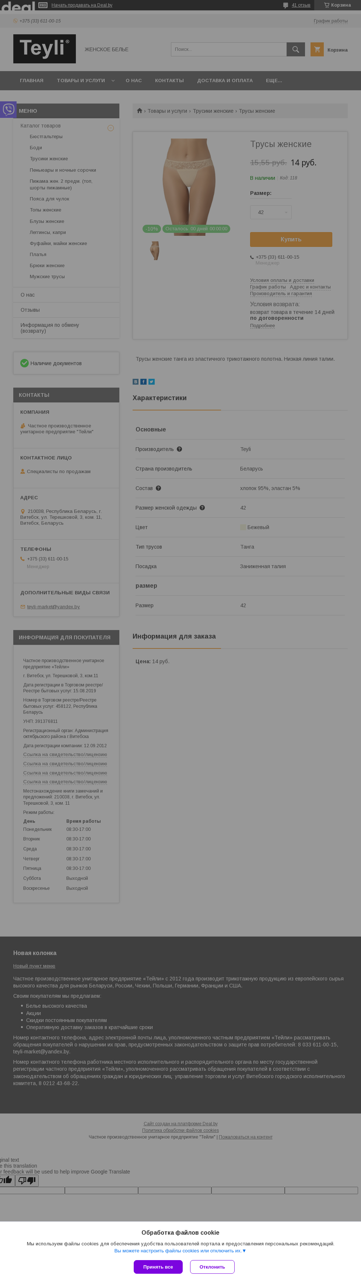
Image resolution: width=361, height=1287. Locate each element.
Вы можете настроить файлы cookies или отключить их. (178, 1250)
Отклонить (212, 1267)
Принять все (158, 1267)
